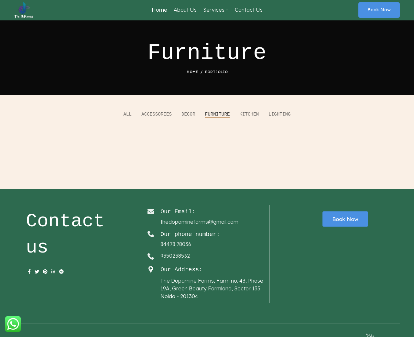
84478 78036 (175, 257)
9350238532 (175, 269)
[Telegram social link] (61, 285)
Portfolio (216, 86)
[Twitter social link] (37, 285)
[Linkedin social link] (53, 285)
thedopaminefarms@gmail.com (199, 235)
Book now (379, 17)
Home (192, 86)
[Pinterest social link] (45, 285)
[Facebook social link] (29, 285)
